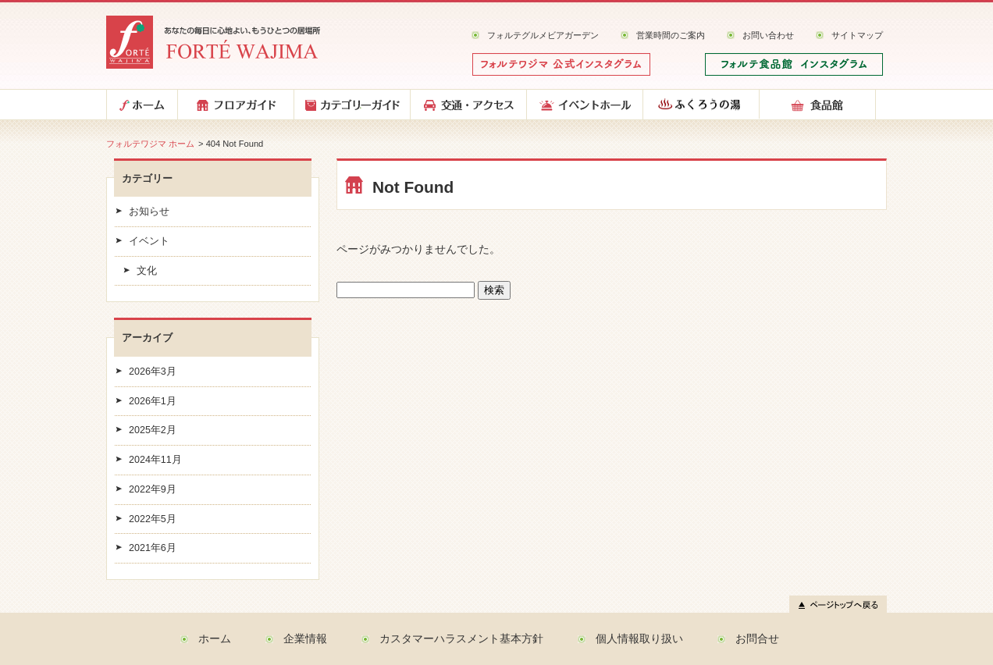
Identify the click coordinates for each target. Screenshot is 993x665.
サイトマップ (857, 35)
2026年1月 (152, 401)
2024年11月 (155, 459)
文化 (147, 270)
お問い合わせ (768, 35)
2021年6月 (152, 547)
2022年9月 (152, 489)
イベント (149, 241)
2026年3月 (152, 371)
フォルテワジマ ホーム (150, 143)
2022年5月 (152, 519)
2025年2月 (152, 430)
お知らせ (149, 211)
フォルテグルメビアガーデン (543, 35)
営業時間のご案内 (670, 35)
